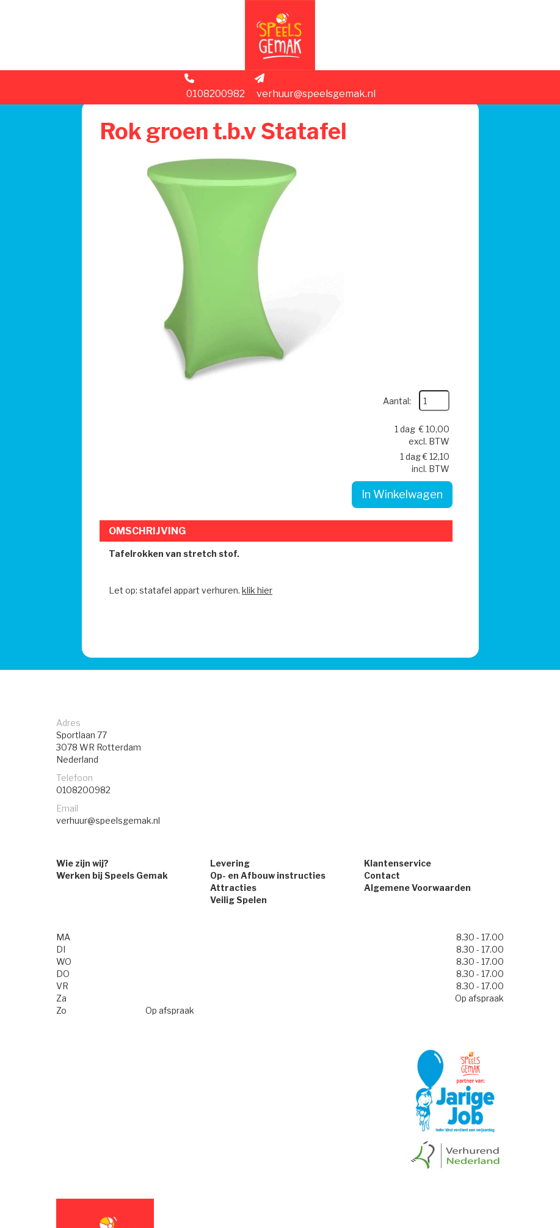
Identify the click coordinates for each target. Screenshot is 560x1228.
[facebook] (446, 1220)
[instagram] (468, 1220)
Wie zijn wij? (82, 732)
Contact (382, 744)
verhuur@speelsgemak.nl (315, 89)
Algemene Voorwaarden (417, 756)
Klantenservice (397, 732)
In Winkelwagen (399, 279)
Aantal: (427, 153)
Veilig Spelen (238, 768)
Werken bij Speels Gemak (112, 744)
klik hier (259, 456)
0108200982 (214, 89)
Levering (230, 732)
